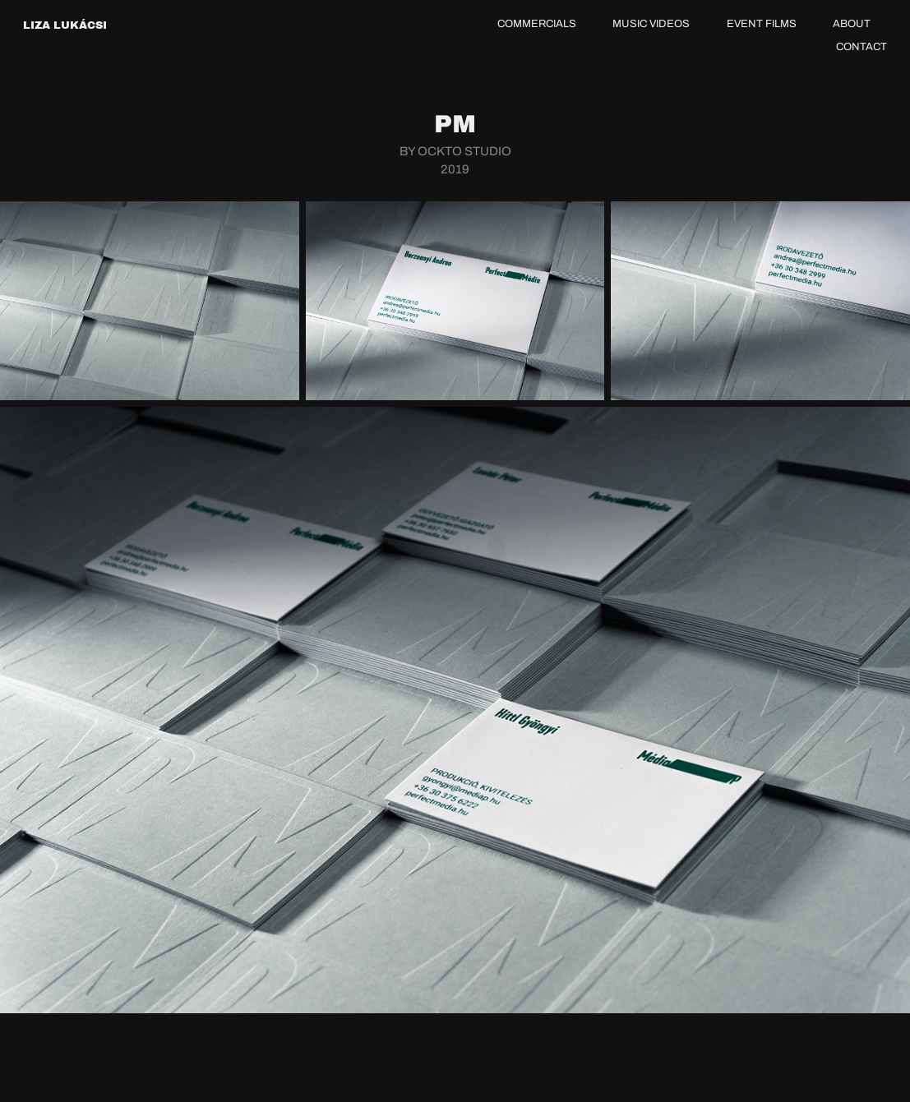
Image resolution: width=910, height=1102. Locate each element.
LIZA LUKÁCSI (65, 25)
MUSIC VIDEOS (651, 23)
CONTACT (861, 46)
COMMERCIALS (536, 23)
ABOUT (852, 23)
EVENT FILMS (762, 23)
